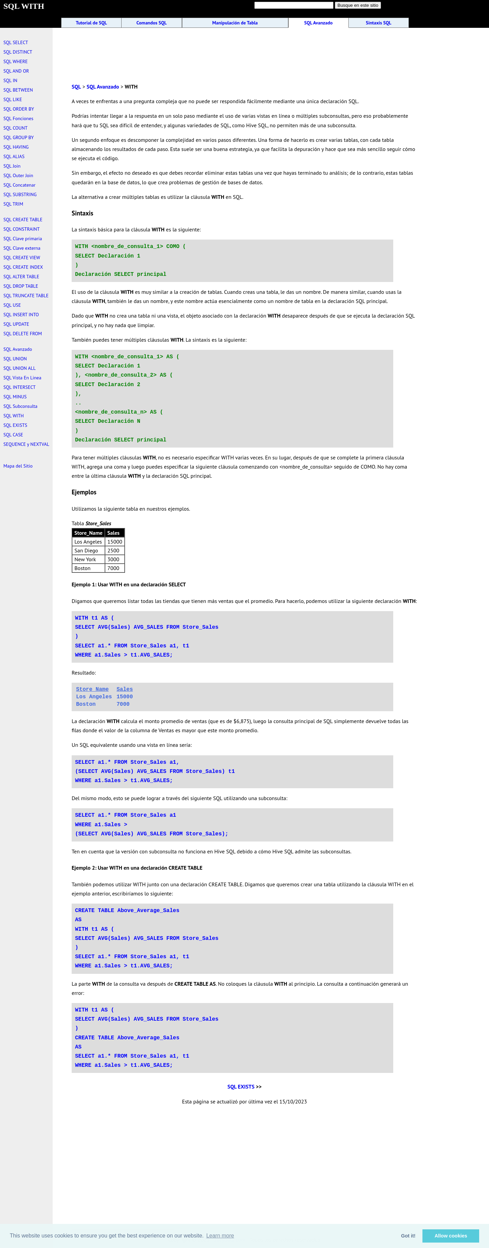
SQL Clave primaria (22, 238)
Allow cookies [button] (451, 1235)
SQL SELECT (15, 42)
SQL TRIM (13, 204)
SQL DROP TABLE (20, 286)
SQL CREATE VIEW (21, 257)
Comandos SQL (152, 23)
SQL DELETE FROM (22, 333)
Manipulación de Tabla (235, 23)
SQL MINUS (15, 397)
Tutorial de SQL (91, 23)
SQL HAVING (16, 147)
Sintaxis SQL (378, 23)
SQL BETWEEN (18, 90)
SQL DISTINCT (17, 52)
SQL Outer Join (18, 175)
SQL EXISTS (241, 1086)
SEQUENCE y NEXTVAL (26, 444)
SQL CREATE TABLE (22, 219)
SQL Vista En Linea (22, 378)
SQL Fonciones (18, 118)
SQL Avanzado (318, 23)
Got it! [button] (408, 1235)
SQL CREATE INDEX (23, 267)
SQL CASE (13, 435)
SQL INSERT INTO (21, 314)
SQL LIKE (12, 99)
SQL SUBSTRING (20, 194)
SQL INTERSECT (19, 387)
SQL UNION (15, 359)
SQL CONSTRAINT (21, 229)
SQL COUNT (15, 128)
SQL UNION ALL (19, 368)
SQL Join (11, 166)
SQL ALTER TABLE (21, 276)
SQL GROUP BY (18, 137)
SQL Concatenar (19, 185)
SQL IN (10, 80)
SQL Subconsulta (20, 406)
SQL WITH (13, 416)
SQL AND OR (16, 71)
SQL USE (12, 305)
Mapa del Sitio (18, 466)
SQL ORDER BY (18, 109)
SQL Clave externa (21, 248)
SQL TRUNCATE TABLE (26, 295)
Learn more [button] (220, 1235)
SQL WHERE (15, 61)
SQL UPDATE (16, 324)
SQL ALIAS (13, 156)
